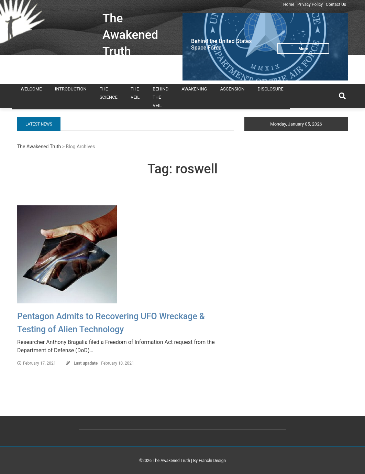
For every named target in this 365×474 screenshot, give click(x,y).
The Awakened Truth (130, 34)
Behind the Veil (160, 97)
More (303, 48)
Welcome (31, 88)
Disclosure (270, 88)
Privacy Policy (310, 4)
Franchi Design (212, 460)
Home (288, 4)
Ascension (232, 88)
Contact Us (336, 4)
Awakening (194, 88)
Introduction (71, 88)
